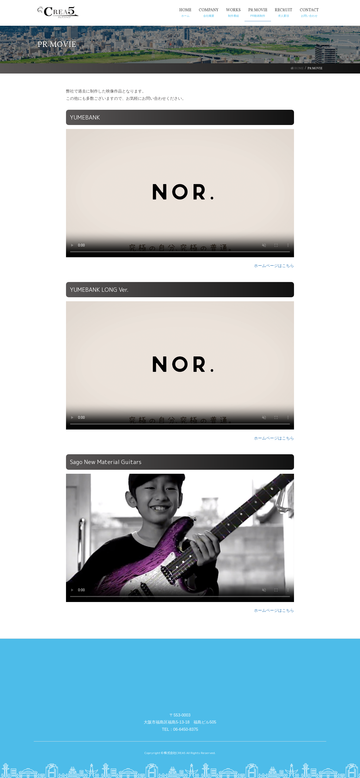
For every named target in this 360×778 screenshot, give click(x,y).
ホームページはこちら (274, 266)
